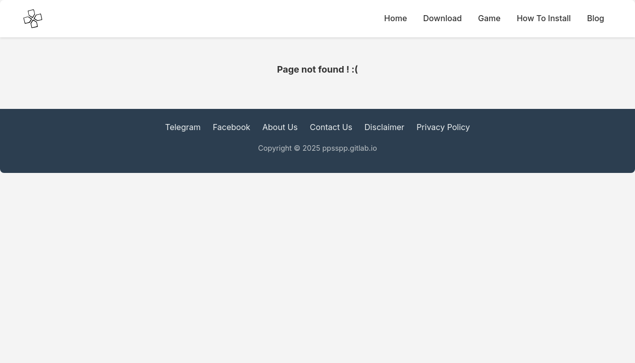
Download (442, 18)
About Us (280, 127)
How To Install (544, 18)
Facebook (231, 127)
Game (489, 18)
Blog (595, 18)
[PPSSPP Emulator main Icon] (33, 19)
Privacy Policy (443, 127)
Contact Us (331, 127)
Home (395, 18)
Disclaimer (384, 127)
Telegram (182, 127)
